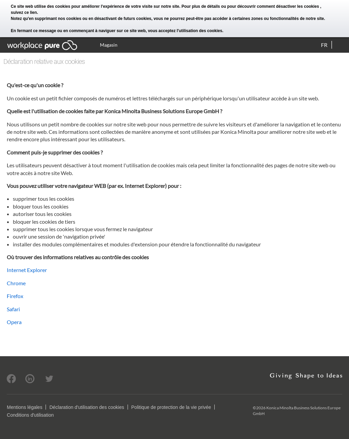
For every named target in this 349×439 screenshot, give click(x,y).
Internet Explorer (27, 270)
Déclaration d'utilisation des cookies (86, 407)
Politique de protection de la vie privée (171, 407)
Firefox (15, 296)
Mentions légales (24, 407)
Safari (13, 309)
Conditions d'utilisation (30, 415)
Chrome (16, 283)
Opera (14, 322)
